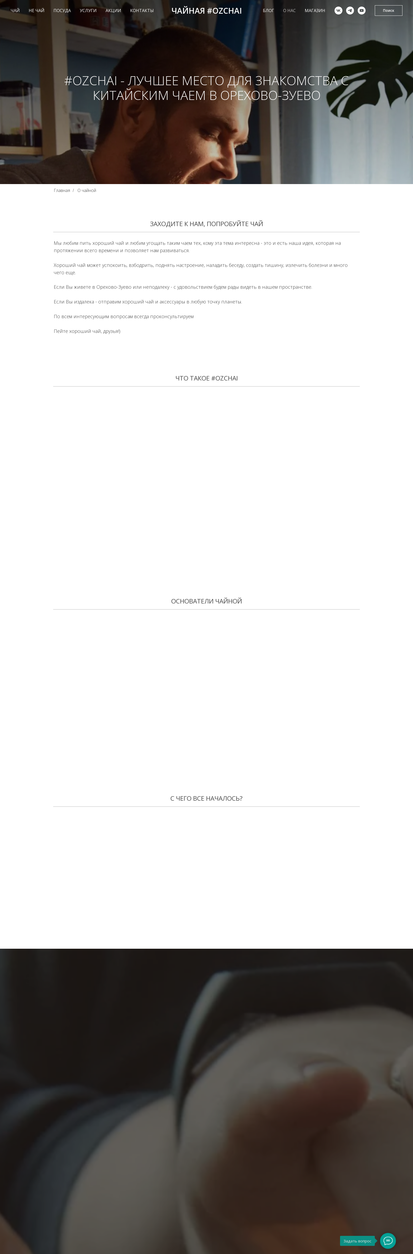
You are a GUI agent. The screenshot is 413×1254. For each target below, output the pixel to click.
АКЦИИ (113, 10)
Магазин (315, 10)
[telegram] (350, 10)
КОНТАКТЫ (142, 10)
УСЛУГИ (88, 10)
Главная (62, 190)
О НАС (289, 10)
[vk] (338, 10)
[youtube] (362, 10)
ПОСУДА (62, 10)
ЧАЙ (15, 10)
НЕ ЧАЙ (37, 10)
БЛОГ (268, 10)
